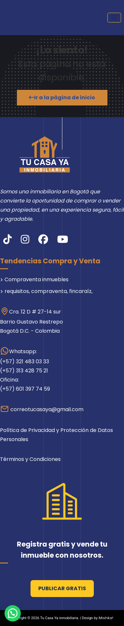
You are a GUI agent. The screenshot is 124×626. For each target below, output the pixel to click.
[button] (13, 613)
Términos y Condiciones (30, 459)
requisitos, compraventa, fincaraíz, (49, 291)
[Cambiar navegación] (114, 18)
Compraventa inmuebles (36, 279)
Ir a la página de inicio (62, 97)
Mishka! (106, 617)
